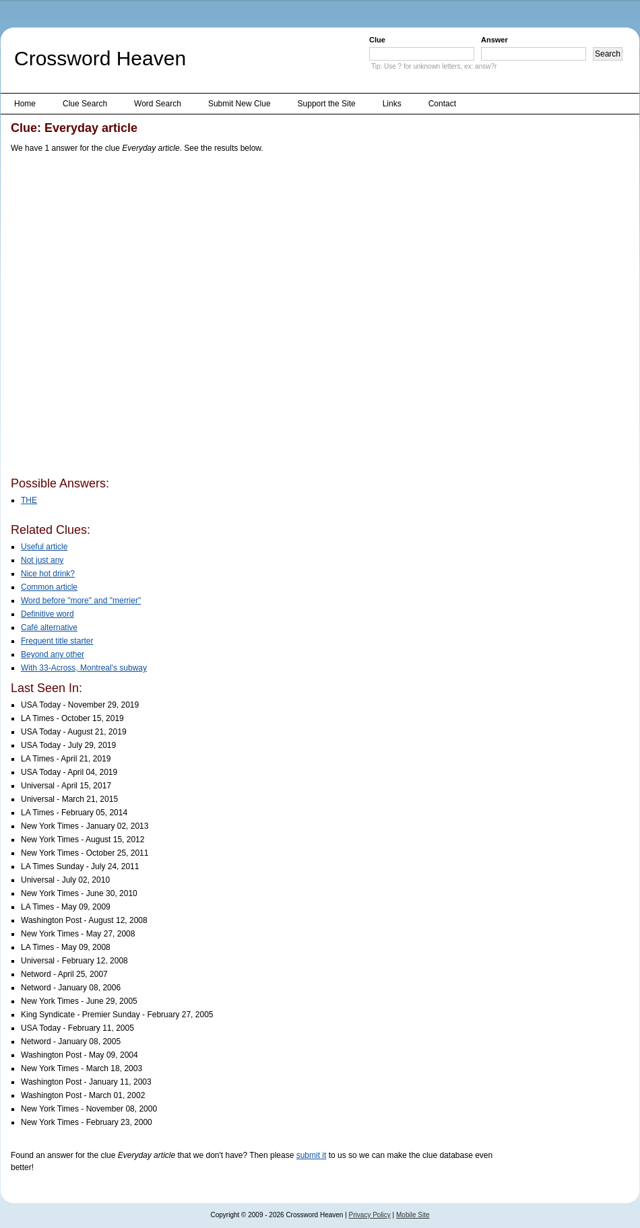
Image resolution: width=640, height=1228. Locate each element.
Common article (49, 587)
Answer (494, 40)
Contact (442, 103)
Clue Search (85, 103)
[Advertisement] (151, 317)
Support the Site (327, 103)
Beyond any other (52, 654)
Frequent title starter (57, 641)
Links (392, 103)
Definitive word (47, 614)
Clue (377, 40)
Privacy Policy (370, 1215)
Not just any (42, 560)
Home (25, 103)
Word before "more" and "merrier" (81, 600)
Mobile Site (412, 1215)
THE (29, 500)
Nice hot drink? (48, 573)
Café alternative (49, 627)
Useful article (44, 546)
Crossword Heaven (100, 58)
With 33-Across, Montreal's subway (84, 668)
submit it (311, 1155)
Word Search (157, 103)
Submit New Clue (239, 103)
